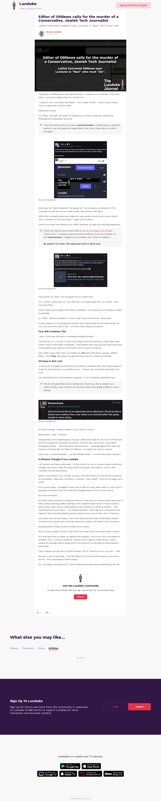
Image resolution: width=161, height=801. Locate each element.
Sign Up (80, 597)
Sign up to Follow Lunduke (133, 5)
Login (115, 707)
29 (48, 613)
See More (80, 658)
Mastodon (51, 200)
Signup (140, 707)
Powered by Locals (80, 798)
